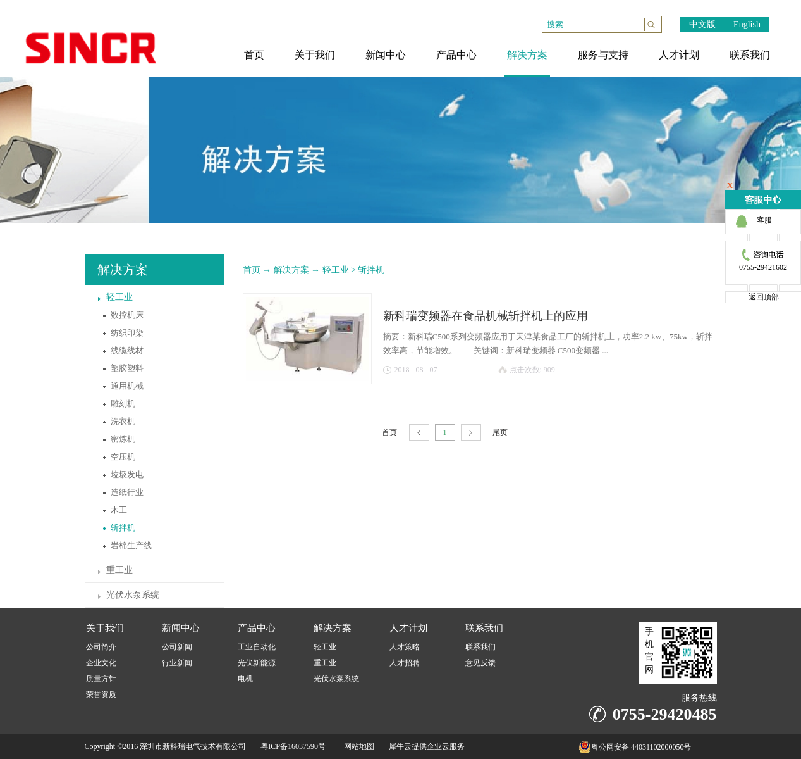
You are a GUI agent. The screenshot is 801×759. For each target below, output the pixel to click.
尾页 (500, 432)
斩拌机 (371, 270)
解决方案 (291, 270)
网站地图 (357, 746)
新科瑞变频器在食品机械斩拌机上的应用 (485, 316)
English (747, 24)
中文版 (702, 24)
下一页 (471, 433)
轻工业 (335, 270)
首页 (251, 270)
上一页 (419, 433)
